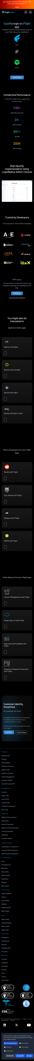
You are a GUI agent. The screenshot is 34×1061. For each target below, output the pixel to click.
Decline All (10, 1056)
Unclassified (8, 1051)
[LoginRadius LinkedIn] (4, 1025)
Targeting (7, 1047)
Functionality (23, 1047)
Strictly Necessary (10, 1043)
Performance (23, 1043)
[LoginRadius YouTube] (29, 1025)
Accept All (20, 1056)
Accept (29, 1056)
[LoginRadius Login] (26, 12)
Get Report (23, 3)
